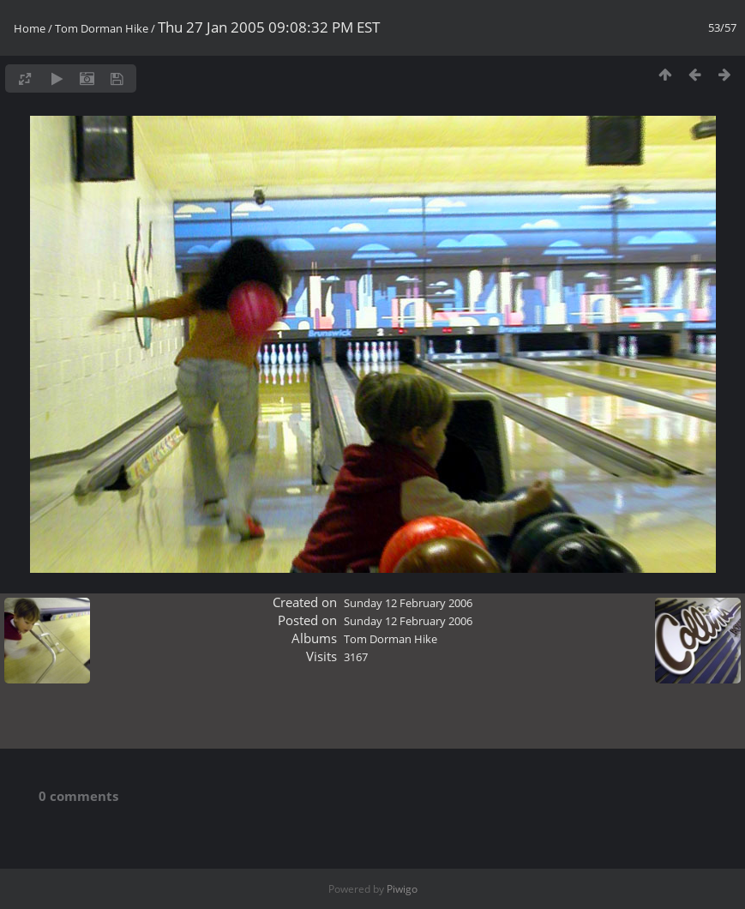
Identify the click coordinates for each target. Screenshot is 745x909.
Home (29, 28)
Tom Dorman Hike (101, 28)
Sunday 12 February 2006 (408, 603)
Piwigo (402, 889)
